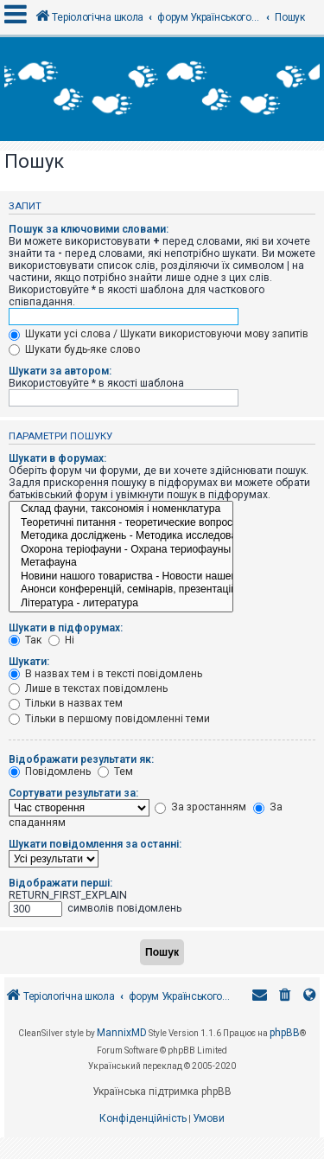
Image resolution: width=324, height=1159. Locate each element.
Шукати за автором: (60, 371)
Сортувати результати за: (73, 793)
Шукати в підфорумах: (66, 628)
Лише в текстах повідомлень (88, 688)
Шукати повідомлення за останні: (95, 844)
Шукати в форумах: (57, 458)
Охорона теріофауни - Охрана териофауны (121, 550)
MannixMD (122, 1033)
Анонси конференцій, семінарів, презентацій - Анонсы (121, 590)
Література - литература (121, 604)
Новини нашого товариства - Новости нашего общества (121, 577)
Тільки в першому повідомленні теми (109, 719)
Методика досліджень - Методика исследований (121, 536)
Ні (61, 640)
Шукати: (29, 662)
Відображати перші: (60, 883)
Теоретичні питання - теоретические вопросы (121, 523)
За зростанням (200, 807)
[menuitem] (285, 997)
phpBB (285, 1033)
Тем (115, 771)
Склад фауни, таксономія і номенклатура (121, 509)
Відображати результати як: (81, 759)
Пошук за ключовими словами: (88, 229)
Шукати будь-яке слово (74, 349)
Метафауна (121, 563)
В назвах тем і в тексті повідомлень (105, 674)
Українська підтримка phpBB (162, 1091)
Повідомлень (50, 771)
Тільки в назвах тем (66, 703)
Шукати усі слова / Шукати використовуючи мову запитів (158, 334)
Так (25, 640)
